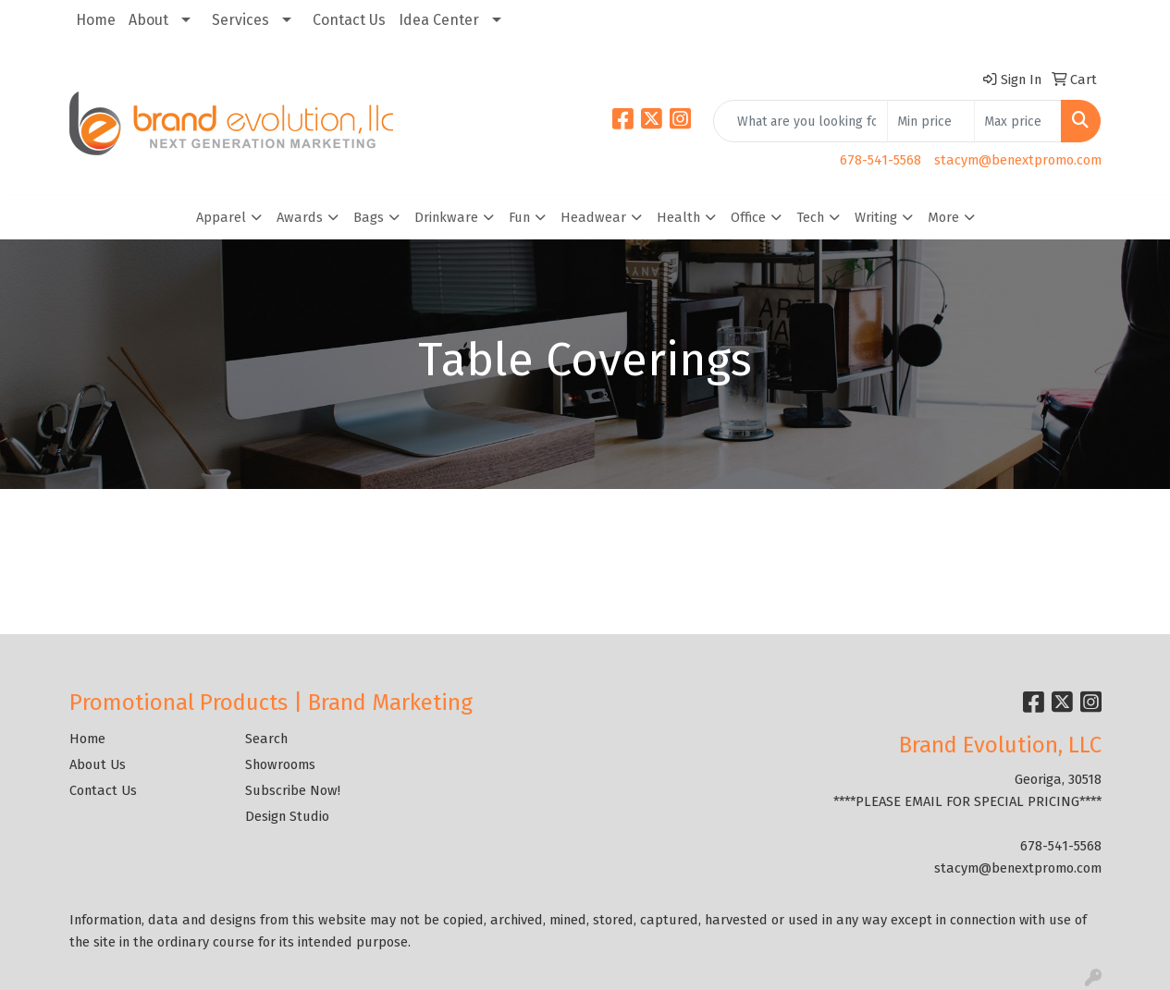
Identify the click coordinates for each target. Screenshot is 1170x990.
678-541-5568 (880, 160)
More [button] (943, 217)
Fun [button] (519, 217)
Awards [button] (300, 217)
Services (240, 20)
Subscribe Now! (292, 790)
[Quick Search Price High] (1018, 121)
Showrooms (280, 764)
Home (96, 20)
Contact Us (349, 20)
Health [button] (678, 217)
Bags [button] (368, 217)
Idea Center (439, 20)
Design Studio (287, 816)
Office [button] (748, 217)
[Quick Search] (800, 121)
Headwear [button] (593, 217)
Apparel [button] (221, 217)
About (148, 20)
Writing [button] (876, 217)
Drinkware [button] (446, 217)
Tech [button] (810, 217)
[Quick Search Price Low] (931, 121)
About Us (97, 764)
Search (266, 738)
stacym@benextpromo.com (1018, 160)
